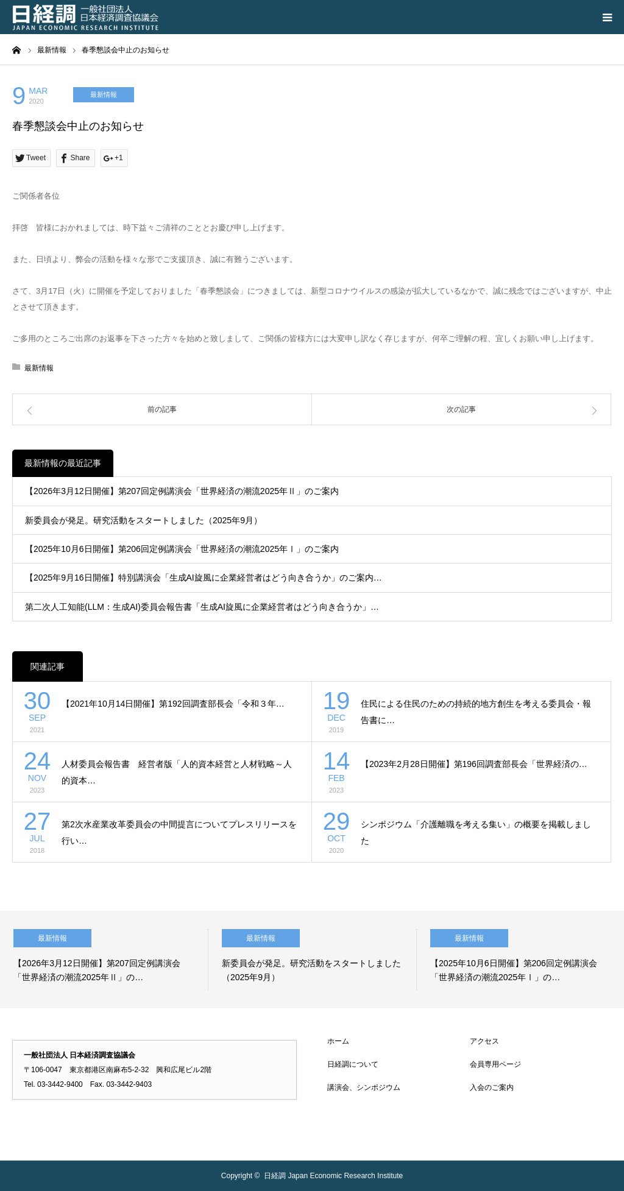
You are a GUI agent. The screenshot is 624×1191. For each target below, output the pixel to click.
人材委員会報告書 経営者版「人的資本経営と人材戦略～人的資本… (177, 772)
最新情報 (103, 94)
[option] (104, 959)
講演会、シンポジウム (363, 1087)
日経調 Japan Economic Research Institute (333, 1176)
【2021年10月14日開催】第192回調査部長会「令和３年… (173, 704)
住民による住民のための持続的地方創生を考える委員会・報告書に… (476, 712)
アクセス (484, 1041)
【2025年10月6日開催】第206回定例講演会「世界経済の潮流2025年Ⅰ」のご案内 (182, 549)
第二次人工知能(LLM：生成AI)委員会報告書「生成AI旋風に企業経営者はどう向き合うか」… (202, 607)
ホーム (338, 1041)
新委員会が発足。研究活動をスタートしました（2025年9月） (143, 520)
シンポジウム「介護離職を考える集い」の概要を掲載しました (476, 832)
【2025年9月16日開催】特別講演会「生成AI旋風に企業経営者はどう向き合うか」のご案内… (203, 577)
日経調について (352, 1064)
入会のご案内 (492, 1087)
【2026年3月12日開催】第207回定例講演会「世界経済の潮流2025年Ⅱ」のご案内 (182, 491)
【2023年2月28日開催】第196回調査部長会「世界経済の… (474, 764)
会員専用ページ (495, 1064)
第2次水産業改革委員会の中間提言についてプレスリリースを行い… (179, 832)
